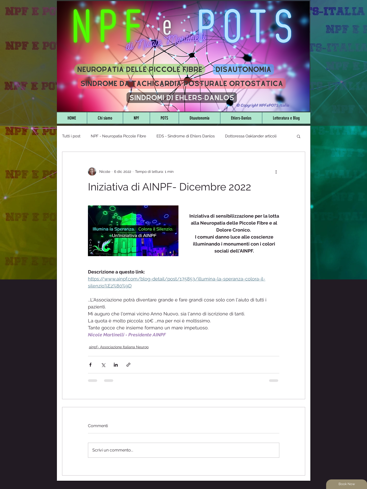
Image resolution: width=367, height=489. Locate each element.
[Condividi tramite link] (128, 364)
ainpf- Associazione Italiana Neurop (119, 347)
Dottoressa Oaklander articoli (250, 136)
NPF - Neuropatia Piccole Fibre (118, 136)
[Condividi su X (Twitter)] (103, 364)
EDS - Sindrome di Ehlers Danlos (185, 136)
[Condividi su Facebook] (90, 364)
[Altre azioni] (276, 171)
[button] (298, 136)
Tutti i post (71, 136)
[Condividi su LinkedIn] (115, 364)
